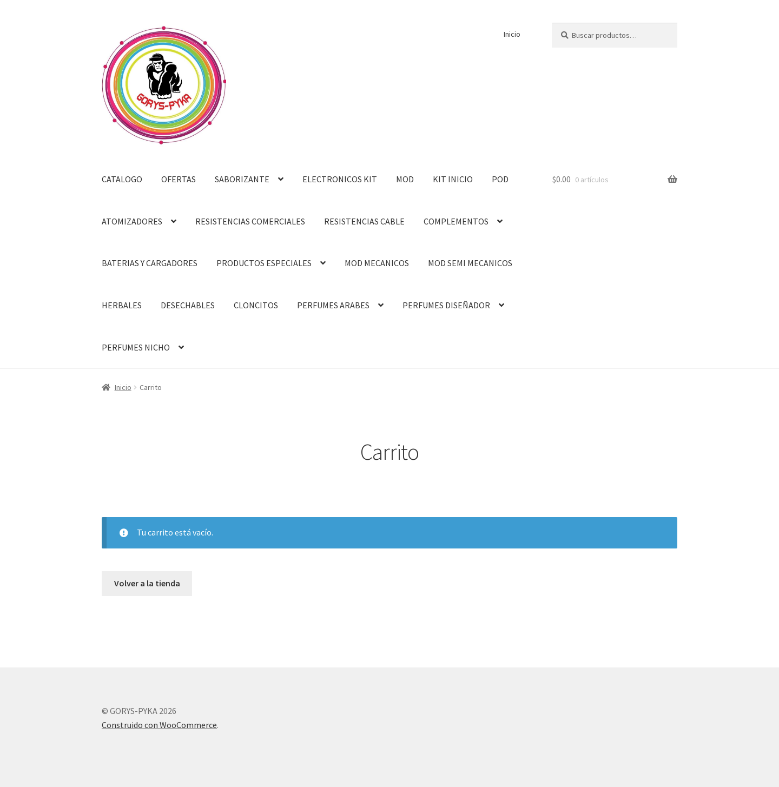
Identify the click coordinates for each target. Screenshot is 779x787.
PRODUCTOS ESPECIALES (264, 262)
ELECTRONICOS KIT (339, 179)
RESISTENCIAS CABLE (364, 221)
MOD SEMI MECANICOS (470, 262)
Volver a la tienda (147, 583)
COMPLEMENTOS (456, 221)
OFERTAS (178, 179)
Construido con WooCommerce (159, 724)
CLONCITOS (256, 305)
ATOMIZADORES (132, 221)
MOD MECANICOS (377, 262)
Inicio (512, 34)
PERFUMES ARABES (333, 305)
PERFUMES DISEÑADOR (446, 305)
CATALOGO (122, 179)
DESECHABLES (188, 305)
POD (500, 179)
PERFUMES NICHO (136, 347)
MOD (405, 179)
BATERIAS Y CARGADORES (149, 262)
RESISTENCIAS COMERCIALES (250, 221)
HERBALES (122, 305)
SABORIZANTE (242, 179)
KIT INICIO (453, 179)
